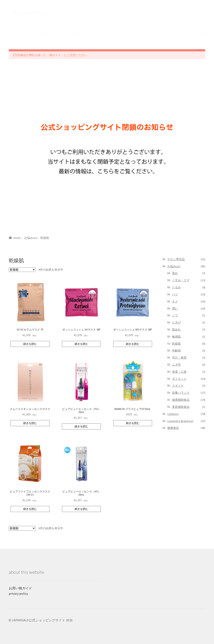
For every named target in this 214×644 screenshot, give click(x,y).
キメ (175, 301)
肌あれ (176, 329)
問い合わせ (108, 32)
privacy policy (18, 593)
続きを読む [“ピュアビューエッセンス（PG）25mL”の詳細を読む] (81, 426)
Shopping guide (76, 32)
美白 (175, 273)
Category (45, 32)
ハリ (175, 294)
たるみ (176, 287)
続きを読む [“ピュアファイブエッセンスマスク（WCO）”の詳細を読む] (30, 509)
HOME (13, 32)
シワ (175, 315)
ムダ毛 (176, 364)
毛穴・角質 (179, 357)
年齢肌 (176, 350)
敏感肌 (176, 336)
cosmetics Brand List (180, 421)
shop (28, 32)
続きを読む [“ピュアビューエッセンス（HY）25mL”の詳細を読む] (81, 509)
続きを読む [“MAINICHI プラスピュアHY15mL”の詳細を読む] (132, 423)
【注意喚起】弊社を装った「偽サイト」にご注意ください (49, 55)
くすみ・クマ (180, 280)
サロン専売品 (176, 259)
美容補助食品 (180, 407)
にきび (176, 322)
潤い (175, 308)
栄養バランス (180, 393)
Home (17, 238)
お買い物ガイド (20, 588)
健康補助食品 (180, 400)
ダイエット (179, 379)
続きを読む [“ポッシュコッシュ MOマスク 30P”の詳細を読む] (132, 344)
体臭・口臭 (179, 372)
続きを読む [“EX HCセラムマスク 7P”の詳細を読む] (30, 344)
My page (146, 13)
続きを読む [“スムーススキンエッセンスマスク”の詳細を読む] (30, 423)
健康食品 (173, 428)
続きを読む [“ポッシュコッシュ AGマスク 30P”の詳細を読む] (81, 344)
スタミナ (178, 385)
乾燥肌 (176, 343)
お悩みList (30, 238)
